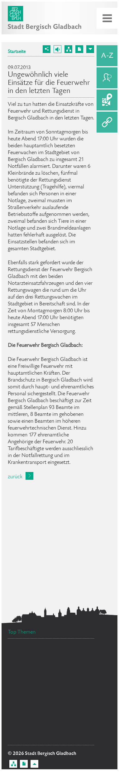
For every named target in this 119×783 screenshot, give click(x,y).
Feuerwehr (76, 697)
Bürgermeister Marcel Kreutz (42, 669)
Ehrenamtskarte (68, 676)
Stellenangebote (33, 690)
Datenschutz (27, 680)
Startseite (17, 52)
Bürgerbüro (70, 654)
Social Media (25, 727)
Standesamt (28, 660)
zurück (15, 477)
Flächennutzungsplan (39, 713)
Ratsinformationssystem (39, 738)
